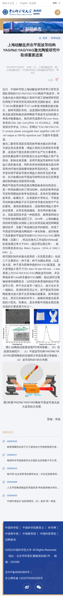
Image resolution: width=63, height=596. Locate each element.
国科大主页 (8, 3)
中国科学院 (11, 527)
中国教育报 (29, 533)
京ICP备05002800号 (17, 572)
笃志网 (32, 3)
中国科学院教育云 (33, 527)
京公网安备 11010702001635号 (24, 578)
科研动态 (33, 29)
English (24, 3)
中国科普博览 (48, 533)
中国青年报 (11, 533)
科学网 (52, 527)
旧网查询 (10, 539)
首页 (45, 38)
